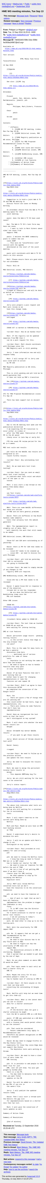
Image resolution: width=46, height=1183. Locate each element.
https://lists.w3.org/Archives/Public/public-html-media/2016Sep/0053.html (22, 420)
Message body (23, 16)
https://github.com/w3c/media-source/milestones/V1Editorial (19, 275)
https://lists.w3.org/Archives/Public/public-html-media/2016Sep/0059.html (22, 77)
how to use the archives (18, 1169)
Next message (26, 21)
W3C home (6, 4)
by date (36, 1164)
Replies (28, 23)
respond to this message (25, 1159)
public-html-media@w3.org (18, 35)
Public (27, 4)
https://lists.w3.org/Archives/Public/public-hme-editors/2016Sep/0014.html (22, 800)
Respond (33, 16)
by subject (14, 1167)
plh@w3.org (31, 30)
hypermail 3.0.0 (33, 1176)
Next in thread (18, 23)
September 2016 (23, 6)
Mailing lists (18, 4)
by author (23, 1167)
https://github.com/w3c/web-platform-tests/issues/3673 (20, 502)
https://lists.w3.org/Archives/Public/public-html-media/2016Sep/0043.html (22, 194)
